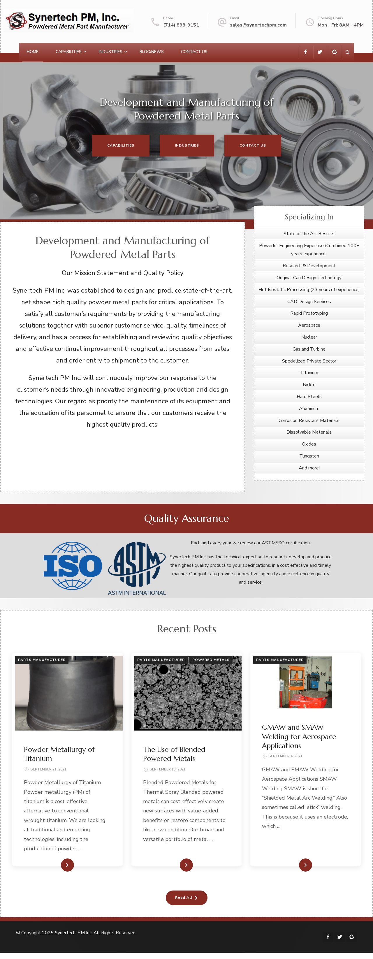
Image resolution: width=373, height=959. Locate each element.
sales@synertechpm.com (258, 25)
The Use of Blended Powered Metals (174, 754)
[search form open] (347, 52)
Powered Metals (211, 659)
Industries (110, 51)
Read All (183, 897)
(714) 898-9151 (181, 25)
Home (32, 51)
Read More (58, 865)
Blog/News (152, 51)
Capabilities (69, 51)
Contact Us (194, 51)
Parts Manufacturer (42, 659)
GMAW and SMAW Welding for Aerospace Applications (299, 736)
